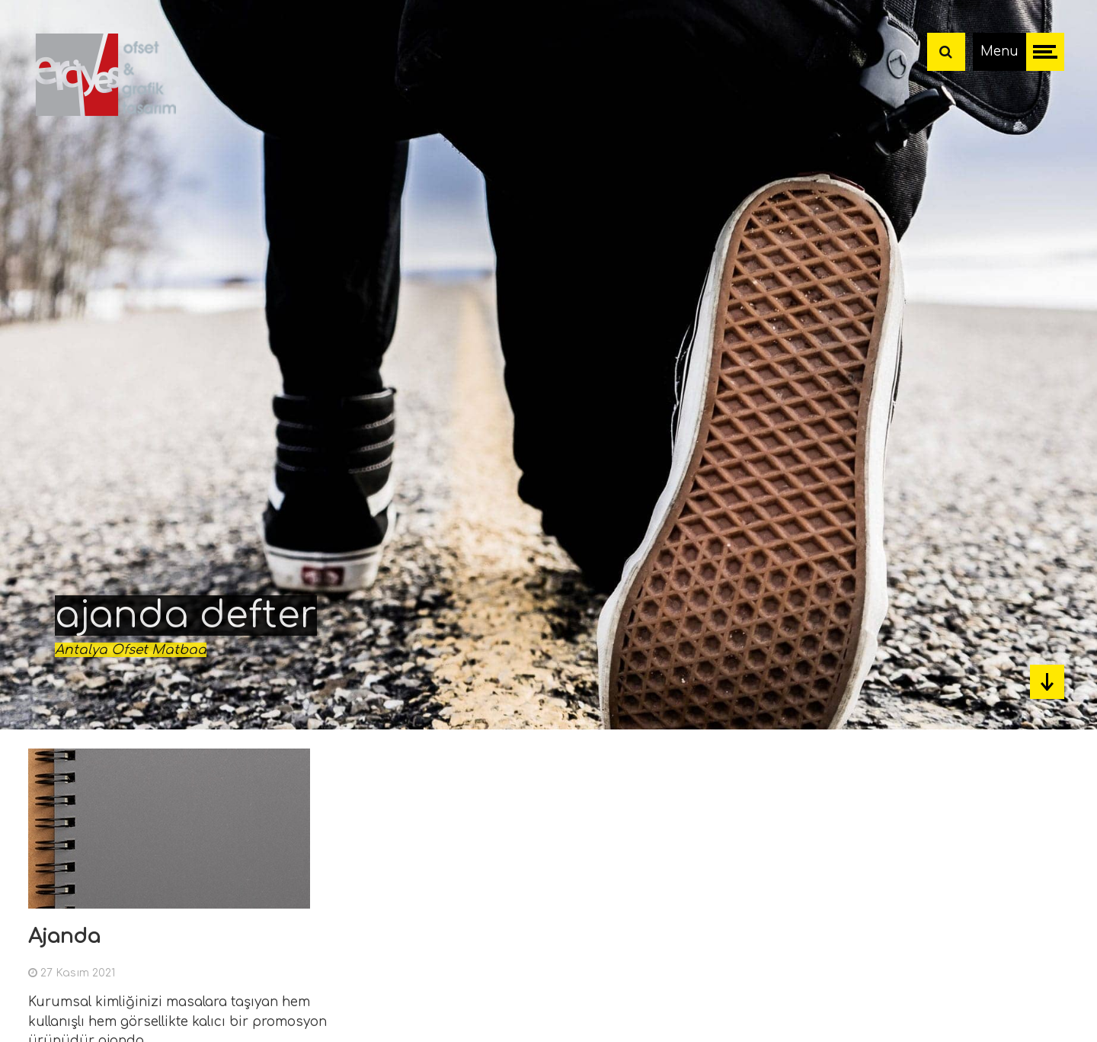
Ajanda (64, 936)
